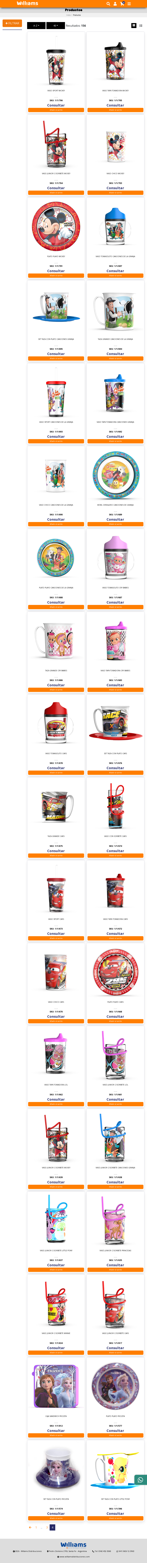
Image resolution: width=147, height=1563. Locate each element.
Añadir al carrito (56, 110)
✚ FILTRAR (12, 23)
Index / (73, 15)
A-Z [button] (35, 25)
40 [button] (54, 25)
